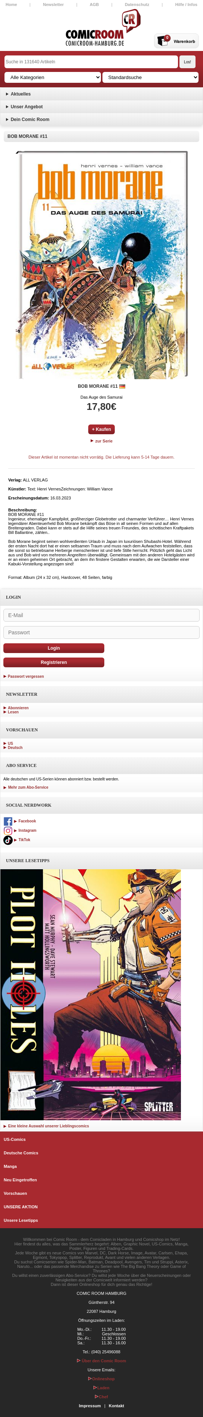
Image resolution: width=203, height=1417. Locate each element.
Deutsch (15, 748)
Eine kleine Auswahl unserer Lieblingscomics (46, 1126)
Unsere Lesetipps (21, 1220)
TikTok (16, 840)
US (10, 743)
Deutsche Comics (21, 1153)
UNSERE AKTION (21, 1207)
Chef (101, 1397)
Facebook (19, 821)
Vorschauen (15, 1193)
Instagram (19, 830)
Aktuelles (21, 94)
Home (11, 4)
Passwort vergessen (26, 676)
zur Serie (101, 441)
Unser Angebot (27, 106)
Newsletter (53, 4)
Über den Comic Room (101, 1361)
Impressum (90, 1406)
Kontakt (116, 1406)
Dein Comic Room (30, 119)
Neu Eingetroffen (20, 1180)
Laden (101, 1388)
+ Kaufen (101, 429)
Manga (10, 1166)
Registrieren (54, 662)
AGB (94, 4)
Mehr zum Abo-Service (25, 787)
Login (54, 648)
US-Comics (15, 1139)
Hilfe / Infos (186, 4)
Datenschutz (137, 4)
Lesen (13, 712)
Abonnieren (18, 708)
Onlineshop (101, 1379)
